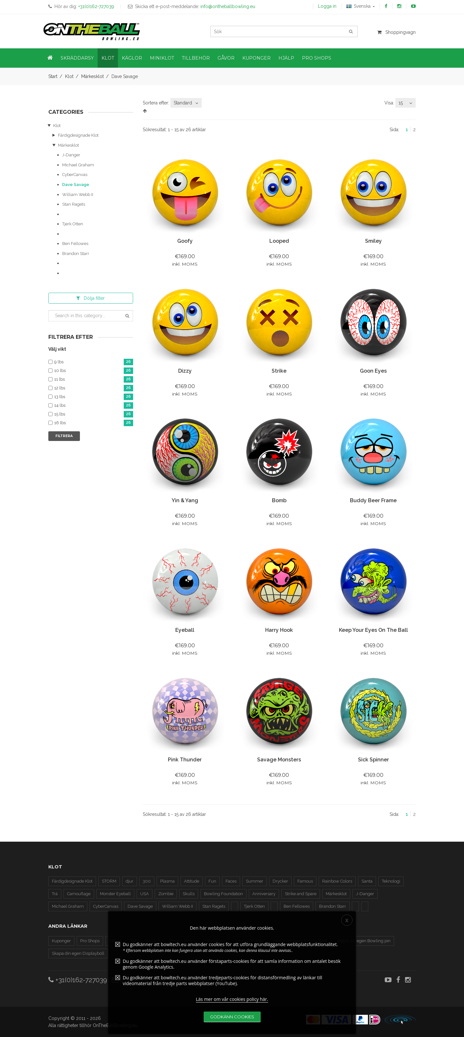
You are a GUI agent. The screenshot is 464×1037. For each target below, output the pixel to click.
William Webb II (77, 194)
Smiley (373, 241)
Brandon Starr (75, 253)
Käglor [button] (132, 58)
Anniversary (264, 893)
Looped (279, 241)
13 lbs (93, 397)
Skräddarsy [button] (77, 58)
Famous (305, 881)
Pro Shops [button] (316, 58)
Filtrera (64, 436)
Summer (254, 881)
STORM (109, 881)
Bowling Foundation (223, 893)
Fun (212, 881)
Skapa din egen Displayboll (78, 953)
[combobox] (186, 103)
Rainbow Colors (337, 881)
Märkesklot (92, 76)
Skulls (189, 893)
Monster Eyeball (115, 893)
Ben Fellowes (75, 243)
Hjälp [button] (286, 58)
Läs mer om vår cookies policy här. (232, 1024)
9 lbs (93, 362)
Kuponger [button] (256, 58)
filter (90, 298)
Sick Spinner (373, 760)
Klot (69, 76)
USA (144, 893)
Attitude (191, 881)
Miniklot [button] (162, 58)
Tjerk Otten (72, 223)
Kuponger (61, 940)
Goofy (185, 241)
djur (129, 881)
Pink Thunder (185, 760)
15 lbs (93, 414)
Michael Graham (78, 164)
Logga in (327, 6)
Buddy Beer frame (373, 500)
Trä (55, 893)
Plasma (167, 881)
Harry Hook (279, 630)
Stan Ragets (73, 204)
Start (52, 76)
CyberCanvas (74, 174)
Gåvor (226, 58)
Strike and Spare (300, 893)
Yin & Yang (185, 500)
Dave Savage (75, 184)
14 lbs (93, 405)
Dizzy (185, 371)
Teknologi (391, 881)
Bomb (279, 500)
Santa (367, 881)
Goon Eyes (373, 371)
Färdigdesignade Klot (78, 135)
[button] (50, 58)
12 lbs (93, 388)
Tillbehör (196, 58)
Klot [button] (108, 58)
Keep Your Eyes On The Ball (373, 630)
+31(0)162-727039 (77, 980)
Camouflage (79, 893)
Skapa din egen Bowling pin (364, 940)
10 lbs (93, 370)
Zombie (165, 893)
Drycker (280, 881)
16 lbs (93, 423)
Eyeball (184, 630)
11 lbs (93, 379)
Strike (279, 371)
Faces (231, 881)
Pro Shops (90, 940)
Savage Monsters (279, 760)
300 (147, 881)
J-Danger (71, 154)
